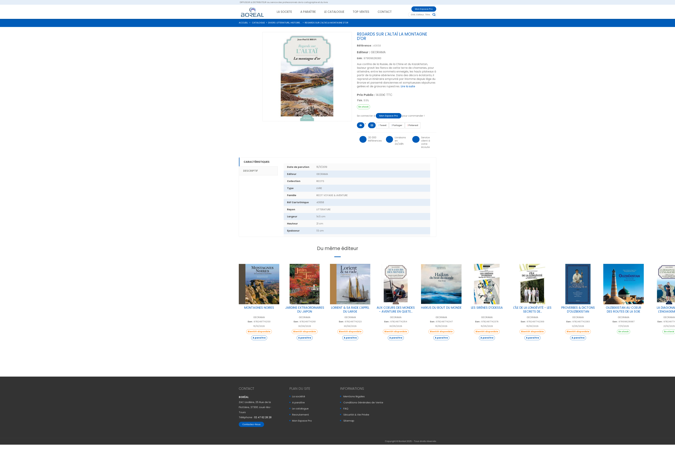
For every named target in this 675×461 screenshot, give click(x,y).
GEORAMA (378, 52)
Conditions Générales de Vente (363, 402)
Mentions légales (354, 396)
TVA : (360, 100)
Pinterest (412, 125)
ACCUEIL (243, 22)
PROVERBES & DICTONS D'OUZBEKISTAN (578, 309)
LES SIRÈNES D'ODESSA (487, 307)
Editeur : (363, 52)
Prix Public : (366, 94)
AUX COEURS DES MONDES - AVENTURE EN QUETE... (396, 309)
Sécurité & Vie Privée (356, 414)
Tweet (382, 125)
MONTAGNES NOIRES (259, 307)
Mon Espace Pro (424, 9)
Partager (396, 125)
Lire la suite (408, 86)
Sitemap (348, 420)
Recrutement (300, 414)
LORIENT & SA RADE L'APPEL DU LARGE (350, 309)
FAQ (345, 408)
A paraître (298, 402)
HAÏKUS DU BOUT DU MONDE (441, 307)
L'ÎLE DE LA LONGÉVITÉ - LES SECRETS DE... (532, 309)
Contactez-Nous (251, 424)
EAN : (360, 58)
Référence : (364, 45)
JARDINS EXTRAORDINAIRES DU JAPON (304, 309)
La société (298, 396)
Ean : (250, 321)
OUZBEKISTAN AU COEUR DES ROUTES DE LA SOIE (623, 309)
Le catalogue (300, 408)
